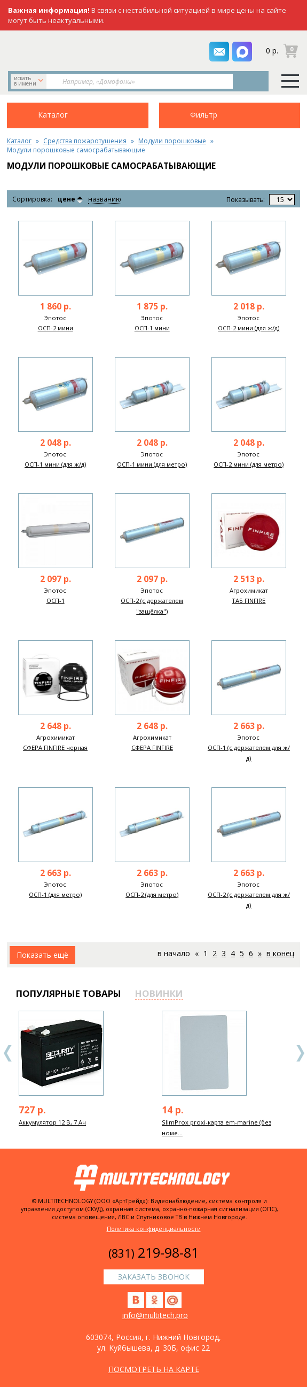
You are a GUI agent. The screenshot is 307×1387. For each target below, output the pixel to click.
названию (104, 200)
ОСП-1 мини (152, 328)
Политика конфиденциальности (154, 1229)
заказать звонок (63, 50)
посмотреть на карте (153, 1369)
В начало (174, 953)
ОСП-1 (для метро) (55, 894)
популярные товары (68, 993)
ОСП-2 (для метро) (151, 894)
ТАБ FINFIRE (248, 600)
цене (66, 199)
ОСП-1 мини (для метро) (152, 464)
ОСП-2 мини (55, 328)
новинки (159, 993)
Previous (8, 1053)
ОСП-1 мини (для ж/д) (55, 464)
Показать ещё (42, 955)
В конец (280, 953)
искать (29, 80)
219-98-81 (153, 1252)
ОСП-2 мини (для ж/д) (248, 328)
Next (300, 1053)
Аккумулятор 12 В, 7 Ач (52, 1122)
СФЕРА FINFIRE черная (55, 747)
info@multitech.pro (155, 1315)
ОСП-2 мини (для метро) (249, 464)
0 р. (272, 50)
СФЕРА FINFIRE (152, 747)
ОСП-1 (55, 600)
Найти (249, 81)
